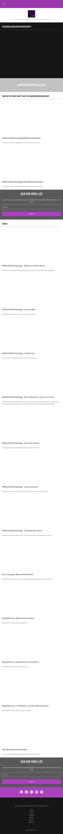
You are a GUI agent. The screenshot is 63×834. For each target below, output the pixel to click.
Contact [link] (31, 822)
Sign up (31, 214)
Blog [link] (31, 812)
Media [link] (31, 817)
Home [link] (31, 810)
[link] (31, 14)
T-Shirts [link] (31, 815)
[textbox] (31, 207)
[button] (4, 4)
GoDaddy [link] (34, 830)
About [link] (31, 819)
